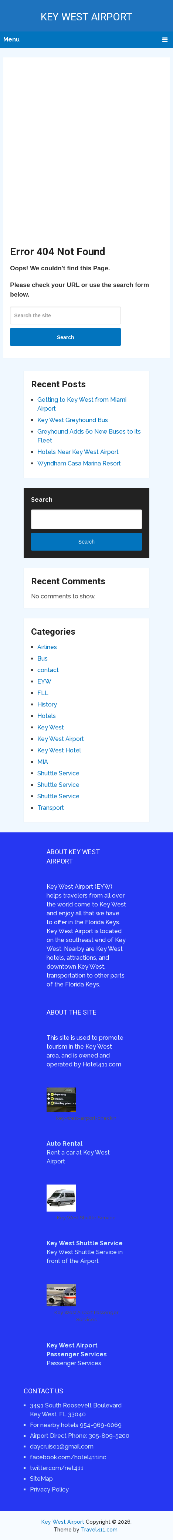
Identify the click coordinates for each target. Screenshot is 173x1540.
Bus (42, 658)
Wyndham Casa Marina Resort (79, 463)
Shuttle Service (58, 773)
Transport (50, 807)
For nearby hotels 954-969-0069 (76, 1425)
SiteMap (41, 1478)
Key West (50, 727)
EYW (44, 681)
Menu (11, 39)
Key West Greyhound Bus (72, 420)
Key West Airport (86, 17)
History (47, 704)
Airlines (47, 647)
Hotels (46, 715)
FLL (42, 692)
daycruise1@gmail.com (62, 1446)
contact (48, 670)
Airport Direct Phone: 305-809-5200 (79, 1435)
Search (65, 337)
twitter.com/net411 (57, 1467)
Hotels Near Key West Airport (78, 451)
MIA (42, 761)
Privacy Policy (49, 1489)
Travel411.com (99, 1530)
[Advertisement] (86, 154)
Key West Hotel (59, 750)
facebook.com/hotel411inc (68, 1457)
